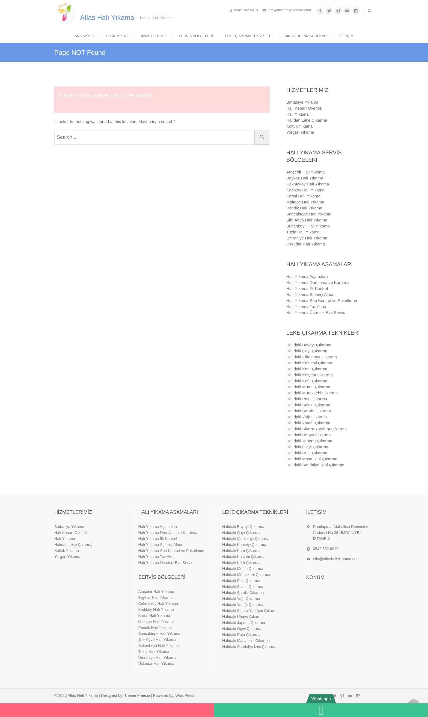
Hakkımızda (116, 36)
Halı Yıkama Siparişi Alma (309, 294)
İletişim (346, 36)
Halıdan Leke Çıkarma (306, 120)
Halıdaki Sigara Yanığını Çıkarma (316, 429)
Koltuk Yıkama (299, 126)
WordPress (185, 695)
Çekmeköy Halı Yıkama (307, 184)
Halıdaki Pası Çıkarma (306, 399)
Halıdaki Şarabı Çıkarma (308, 411)
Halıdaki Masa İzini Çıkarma (311, 459)
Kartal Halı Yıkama (303, 196)
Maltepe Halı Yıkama (305, 202)
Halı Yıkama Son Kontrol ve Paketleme (321, 300)
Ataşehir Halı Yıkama (305, 172)
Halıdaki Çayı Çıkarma (306, 351)
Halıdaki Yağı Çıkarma (306, 417)
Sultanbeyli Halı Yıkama (308, 226)
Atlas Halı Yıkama (107, 17)
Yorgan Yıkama (300, 132)
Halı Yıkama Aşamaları (307, 276)
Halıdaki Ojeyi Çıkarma (307, 447)
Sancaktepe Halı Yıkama (308, 214)
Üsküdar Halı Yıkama (305, 244)
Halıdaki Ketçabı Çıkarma (309, 375)
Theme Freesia (137, 695)
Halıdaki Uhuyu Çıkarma (308, 435)
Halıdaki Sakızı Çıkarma (308, 405)
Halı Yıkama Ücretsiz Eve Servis (315, 312)
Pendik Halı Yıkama (304, 208)
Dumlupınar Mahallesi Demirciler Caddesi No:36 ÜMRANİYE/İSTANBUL (340, 532)
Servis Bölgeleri (196, 36)
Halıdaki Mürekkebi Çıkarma (312, 393)
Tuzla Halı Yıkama (303, 232)
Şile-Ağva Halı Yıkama (306, 220)
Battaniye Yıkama (302, 102)
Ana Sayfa (84, 36)
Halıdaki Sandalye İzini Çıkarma (315, 465)
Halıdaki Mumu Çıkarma (308, 387)
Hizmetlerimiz (153, 36)
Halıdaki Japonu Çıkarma (309, 441)
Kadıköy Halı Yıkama (305, 190)
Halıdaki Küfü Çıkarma (306, 381)
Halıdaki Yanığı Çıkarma (308, 423)
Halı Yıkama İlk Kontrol (307, 288)
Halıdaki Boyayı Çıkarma (308, 345)
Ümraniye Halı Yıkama (306, 238)
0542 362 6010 (246, 10)
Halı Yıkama (297, 114)
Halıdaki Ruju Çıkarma (306, 453)
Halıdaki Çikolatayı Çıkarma (311, 357)
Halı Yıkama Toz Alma (306, 306)
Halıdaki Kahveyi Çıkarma (310, 363)
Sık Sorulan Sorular (306, 36)
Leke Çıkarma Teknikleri (249, 36)
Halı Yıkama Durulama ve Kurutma (317, 282)
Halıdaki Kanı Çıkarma (306, 369)
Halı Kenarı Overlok (304, 108)
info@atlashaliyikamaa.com (289, 10)
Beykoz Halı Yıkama (304, 178)
